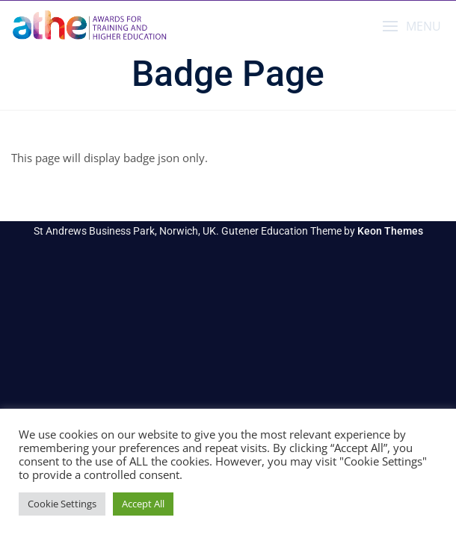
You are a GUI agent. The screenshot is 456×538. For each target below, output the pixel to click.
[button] (411, 26)
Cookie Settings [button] (62, 503)
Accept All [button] (143, 503)
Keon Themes (390, 231)
